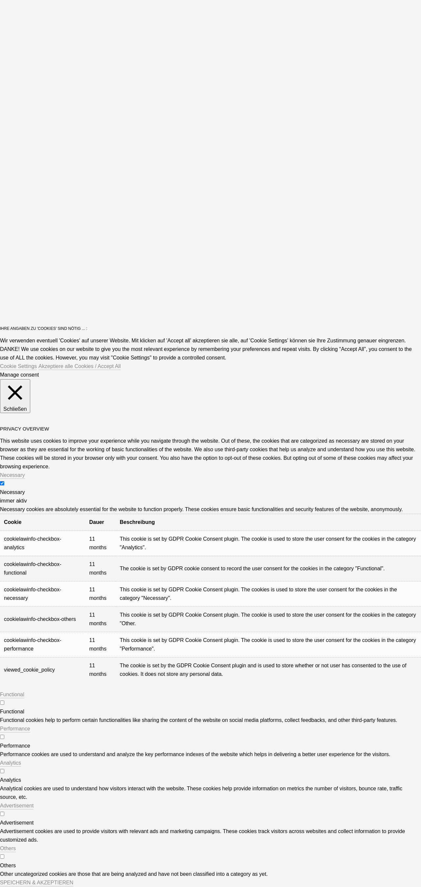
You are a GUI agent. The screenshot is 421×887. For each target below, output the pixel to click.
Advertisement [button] (17, 805)
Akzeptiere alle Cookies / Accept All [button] (79, 366)
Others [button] (8, 848)
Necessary (12, 492)
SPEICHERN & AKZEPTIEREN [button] (36, 882)
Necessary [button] (12, 475)
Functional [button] (12, 694)
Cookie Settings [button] (18, 366)
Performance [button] (15, 728)
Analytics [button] (10, 763)
